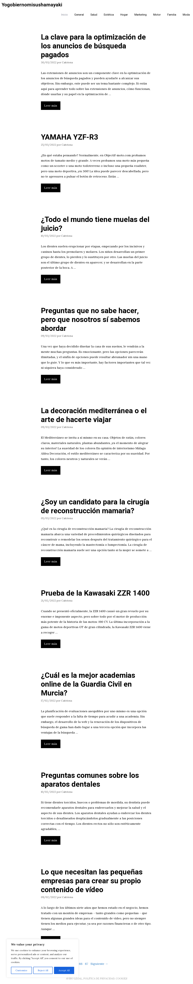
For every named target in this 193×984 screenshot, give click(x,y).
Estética (109, 15)
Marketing (140, 15)
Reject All (43, 970)
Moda (186, 15)
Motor (157, 15)
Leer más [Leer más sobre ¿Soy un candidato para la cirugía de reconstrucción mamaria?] (50, 561)
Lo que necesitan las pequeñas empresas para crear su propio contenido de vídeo (92, 881)
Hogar (124, 15)
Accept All (64, 970)
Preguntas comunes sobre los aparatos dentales (90, 780)
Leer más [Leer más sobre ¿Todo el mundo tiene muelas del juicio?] (50, 279)
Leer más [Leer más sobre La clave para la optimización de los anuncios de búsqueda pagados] (50, 105)
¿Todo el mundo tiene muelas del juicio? (95, 224)
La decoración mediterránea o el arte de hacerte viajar (94, 415)
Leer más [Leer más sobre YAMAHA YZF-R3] (50, 188)
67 (87, 964)
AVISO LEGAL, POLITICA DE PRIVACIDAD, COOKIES (96, 978)
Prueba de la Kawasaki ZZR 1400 (95, 593)
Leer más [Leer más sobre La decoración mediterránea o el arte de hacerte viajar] (50, 470)
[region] (43, 958)
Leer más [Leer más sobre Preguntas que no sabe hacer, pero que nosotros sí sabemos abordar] (50, 379)
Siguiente (99, 964)
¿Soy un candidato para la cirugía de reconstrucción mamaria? (95, 506)
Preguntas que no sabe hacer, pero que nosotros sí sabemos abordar (90, 319)
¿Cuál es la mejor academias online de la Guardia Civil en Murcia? (88, 684)
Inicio (64, 15)
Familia (171, 15)
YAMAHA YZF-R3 (69, 137)
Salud (93, 15)
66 (81, 964)
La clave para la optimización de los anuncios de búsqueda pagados (93, 46)
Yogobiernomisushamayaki (32, 5)
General (79, 15)
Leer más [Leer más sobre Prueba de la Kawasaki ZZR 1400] (50, 644)
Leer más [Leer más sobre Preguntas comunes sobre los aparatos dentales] (50, 840)
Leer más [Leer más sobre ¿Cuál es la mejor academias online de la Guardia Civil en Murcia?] (50, 744)
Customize (21, 970)
